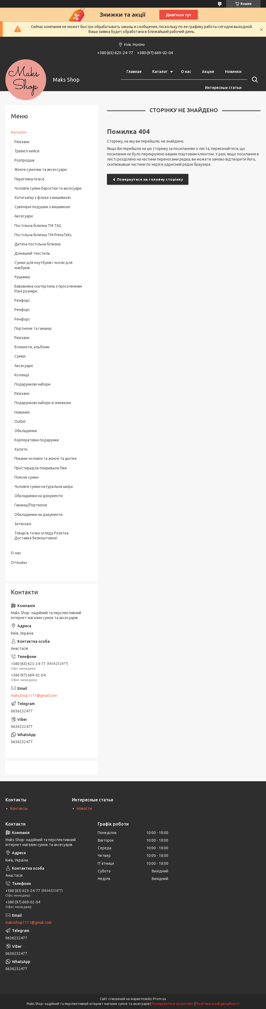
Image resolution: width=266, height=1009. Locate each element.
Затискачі (22, 524)
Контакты (19, 808)
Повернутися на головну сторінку (150, 179)
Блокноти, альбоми (31, 347)
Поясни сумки (26, 477)
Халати (20, 449)
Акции (208, 71)
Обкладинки (25, 431)
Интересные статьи (223, 87)
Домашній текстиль (32, 253)
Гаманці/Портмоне (30, 505)
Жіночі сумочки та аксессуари (40, 169)
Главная (133, 71)
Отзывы (19, 562)
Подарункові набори (32, 384)
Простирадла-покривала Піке (40, 468)
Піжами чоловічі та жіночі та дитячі (45, 458)
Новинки (233, 71)
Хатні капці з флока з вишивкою (42, 197)
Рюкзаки (21, 142)
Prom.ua (159, 999)
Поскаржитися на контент (173, 1003)
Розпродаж (24, 160)
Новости (84, 808)
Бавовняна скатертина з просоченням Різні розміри (48, 288)
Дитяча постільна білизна (37, 244)
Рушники (22, 277)
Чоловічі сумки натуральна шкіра (43, 486)
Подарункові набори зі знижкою (42, 403)
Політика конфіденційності (217, 1003)
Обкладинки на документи (38, 496)
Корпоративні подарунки (36, 440)
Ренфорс (22, 300)
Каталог (159, 71)
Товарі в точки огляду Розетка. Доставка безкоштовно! (41, 535)
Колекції (21, 375)
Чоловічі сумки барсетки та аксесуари (47, 188)
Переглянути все (29, 179)
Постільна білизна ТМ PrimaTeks (43, 235)
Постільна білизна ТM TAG (37, 225)
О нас (186, 71)
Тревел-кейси (26, 151)
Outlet (20, 421)
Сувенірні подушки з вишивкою (42, 207)
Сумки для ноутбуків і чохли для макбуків (43, 265)
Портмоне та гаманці (33, 328)
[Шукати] (254, 80)
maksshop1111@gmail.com (34, 695)
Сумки (20, 356)
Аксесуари (23, 216)
